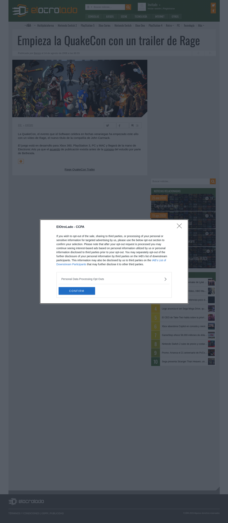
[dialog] (114, 262)
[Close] (180, 227)
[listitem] (114, 279)
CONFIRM (76, 290)
